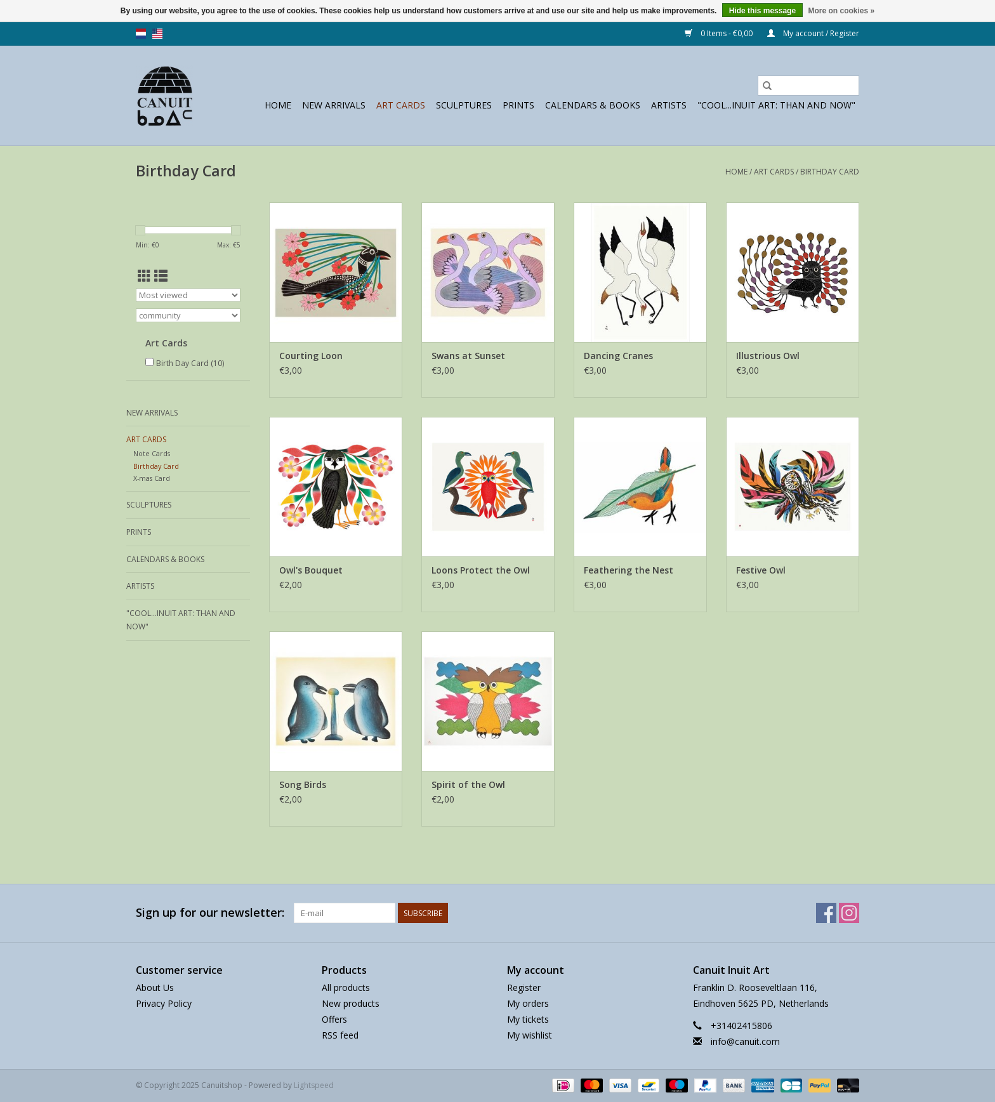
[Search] (808, 85)
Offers (334, 1019)
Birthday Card (829, 171)
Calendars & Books (592, 105)
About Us (155, 987)
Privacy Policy (164, 1003)
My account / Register (813, 33)
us (157, 34)
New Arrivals (334, 105)
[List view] (161, 276)
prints (518, 105)
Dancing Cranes (618, 356)
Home (278, 105)
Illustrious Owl (768, 356)
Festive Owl (761, 570)
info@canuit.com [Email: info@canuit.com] (745, 1041)
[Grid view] (144, 276)
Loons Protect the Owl (481, 570)
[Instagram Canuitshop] (849, 913)
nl (141, 34)
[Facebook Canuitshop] (826, 913)
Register (524, 987)
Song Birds (302, 784)
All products (346, 987)
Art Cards (400, 105)
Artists (669, 105)
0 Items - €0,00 (719, 33)
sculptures (464, 105)
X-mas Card (151, 478)
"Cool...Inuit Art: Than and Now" (776, 105)
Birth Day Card (190, 363)
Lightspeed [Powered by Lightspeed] (314, 1085)
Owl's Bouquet (311, 570)
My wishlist (529, 1035)
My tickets (528, 1019)
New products (350, 1003)
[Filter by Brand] (188, 315)
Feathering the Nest (628, 570)
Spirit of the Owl (468, 784)
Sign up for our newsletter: (210, 912)
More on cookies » (841, 10)
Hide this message (762, 10)
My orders (528, 1003)
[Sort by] (188, 295)
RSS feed (340, 1035)
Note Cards (151, 453)
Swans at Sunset (468, 356)
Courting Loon (311, 356)
